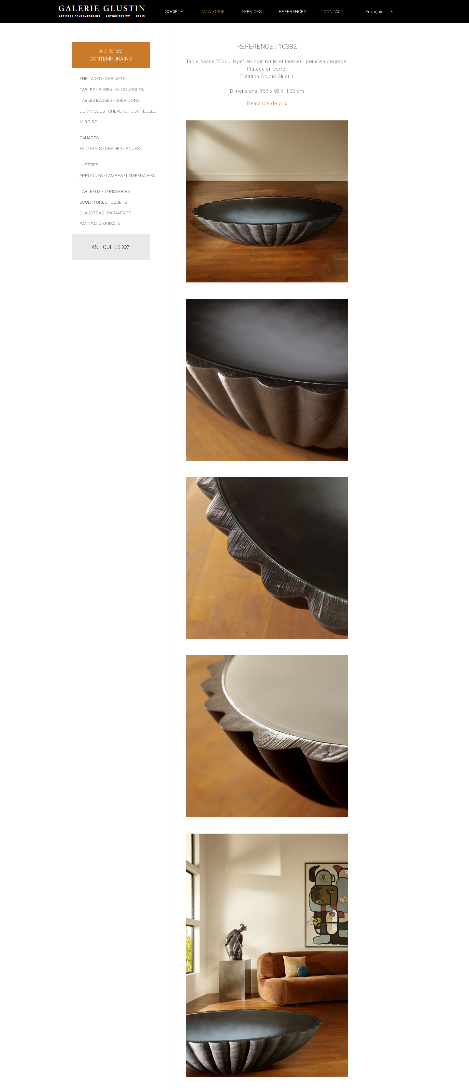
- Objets (117, 202)
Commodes (92, 111)
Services (252, 11)
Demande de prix (267, 103)
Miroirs (88, 121)
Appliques (91, 175)
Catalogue (212, 11)
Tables (87, 89)
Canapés (89, 137)
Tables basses (95, 100)
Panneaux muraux (99, 223)
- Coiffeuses (142, 111)
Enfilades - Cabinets (102, 78)
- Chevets (116, 111)
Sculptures (93, 202)
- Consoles (131, 89)
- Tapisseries (116, 191)
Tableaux (90, 191)
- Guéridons (126, 100)
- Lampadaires (139, 175)
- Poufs (131, 148)
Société (174, 11)
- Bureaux (107, 89)
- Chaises (112, 148)
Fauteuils (90, 148)
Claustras (91, 212)
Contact (333, 11)
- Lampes (113, 175)
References (292, 11)
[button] (374, 11)
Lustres (88, 164)
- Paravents (118, 212)
